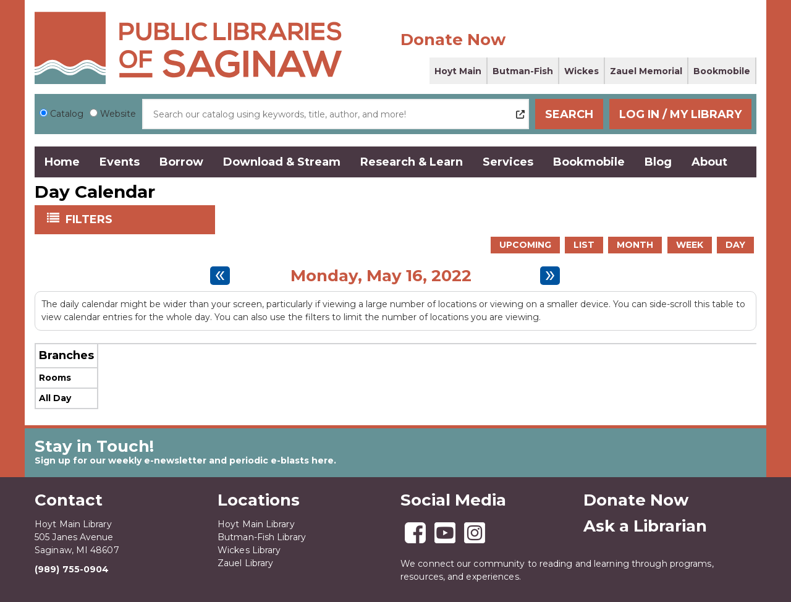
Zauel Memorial (646, 71)
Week (689, 244)
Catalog (66, 113)
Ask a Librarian (645, 526)
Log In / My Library (680, 114)
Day (735, 244)
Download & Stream (282, 162)
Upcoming (525, 244)
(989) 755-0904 (72, 569)
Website (118, 113)
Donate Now (452, 40)
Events (119, 162)
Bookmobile (721, 71)
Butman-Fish (523, 71)
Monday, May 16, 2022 (381, 276)
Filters (90, 218)
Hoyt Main (457, 71)
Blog (658, 162)
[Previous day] (220, 275)
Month (635, 244)
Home (62, 162)
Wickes (581, 71)
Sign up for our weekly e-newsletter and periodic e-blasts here (184, 460)
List (583, 244)
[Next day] (550, 275)
